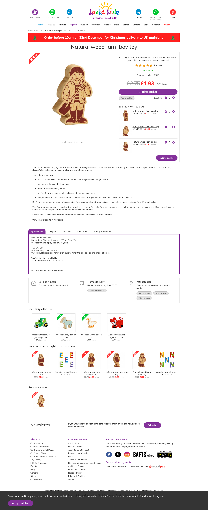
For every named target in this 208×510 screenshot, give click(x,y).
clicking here (157, 496)
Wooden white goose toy (91, 336)
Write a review (160, 293)
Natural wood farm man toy (145, 111)
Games (126, 24)
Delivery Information (102, 231)
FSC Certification (38, 463)
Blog (32, 469)
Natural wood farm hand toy (146, 126)
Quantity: (157, 98)
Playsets (95, 24)
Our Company (36, 443)
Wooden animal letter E (66, 372)
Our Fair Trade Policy (40, 446)
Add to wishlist (126, 98)
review (158, 65)
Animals (62, 24)
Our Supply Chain (38, 453)
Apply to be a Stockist (78, 450)
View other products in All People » (48, 220)
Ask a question (144, 293)
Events (33, 466)
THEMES (50, 24)
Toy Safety (35, 459)
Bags (146, 24)
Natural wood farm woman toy (91, 373)
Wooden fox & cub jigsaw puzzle (116, 336)
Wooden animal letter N (167, 372)
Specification (37, 231)
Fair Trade (82, 231)
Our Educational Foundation (43, 456)
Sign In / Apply (155, 20)
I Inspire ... (53, 231)
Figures (73, 24)
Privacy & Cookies (76, 476)
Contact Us (73, 443)
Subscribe (152, 425)
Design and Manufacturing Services (84, 463)
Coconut (156, 24)
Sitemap (34, 476)
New (40, 24)
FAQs (70, 456)
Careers (34, 472)
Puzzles (84, 24)
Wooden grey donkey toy (66, 336)
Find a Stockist (75, 446)
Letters (136, 24)
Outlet (167, 24)
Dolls (116, 24)
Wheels (106, 24)
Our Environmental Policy (42, 450)
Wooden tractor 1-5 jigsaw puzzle (41, 336)
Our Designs (36, 479)
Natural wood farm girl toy (145, 142)
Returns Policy (75, 472)
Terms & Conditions (77, 459)
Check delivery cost (97, 290)
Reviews (67, 231)
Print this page (144, 298)
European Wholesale (78, 453)
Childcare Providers (77, 466)
